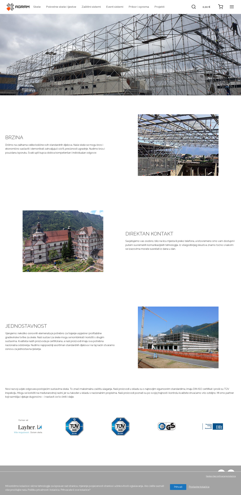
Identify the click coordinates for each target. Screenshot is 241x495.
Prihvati (178, 486)
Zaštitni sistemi (91, 6)
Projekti (159, 6)
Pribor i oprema (139, 6)
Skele (37, 6)
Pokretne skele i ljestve (61, 6)
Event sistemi (114, 6)
